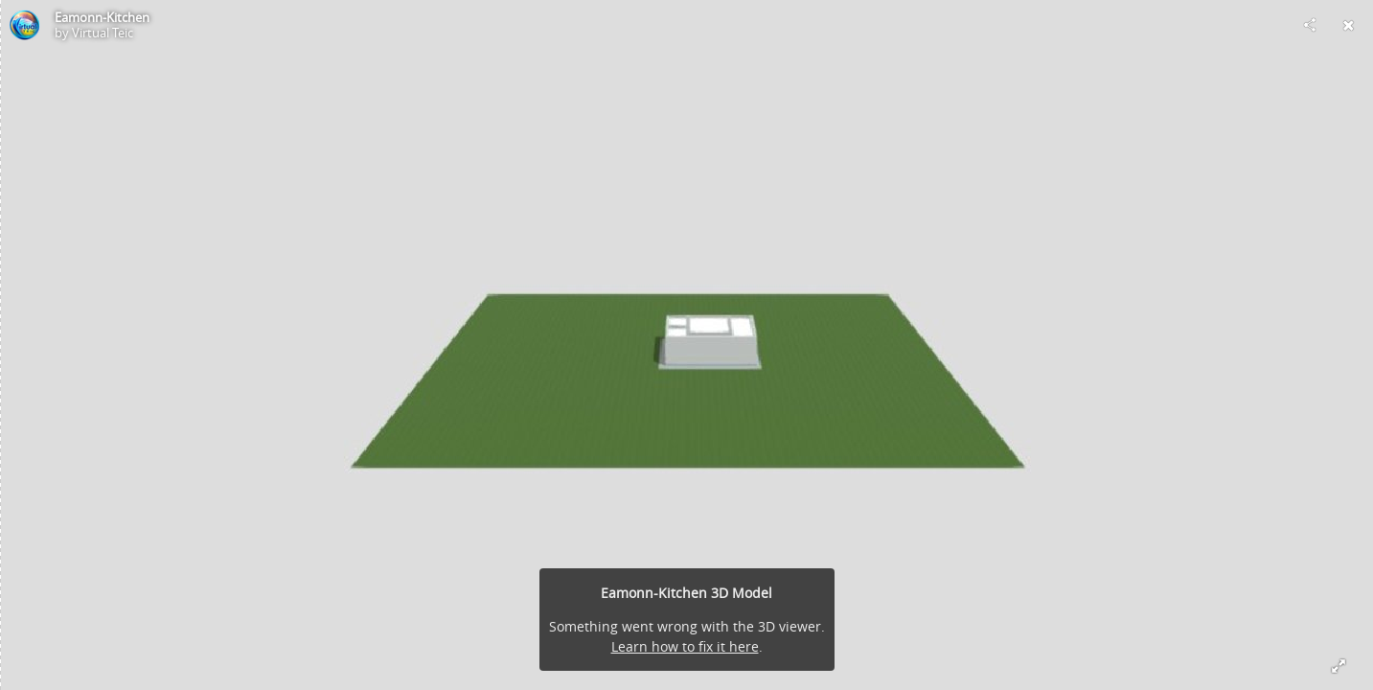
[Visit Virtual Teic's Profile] (25, 25)
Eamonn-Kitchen (102, 17)
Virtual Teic (102, 32)
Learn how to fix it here (685, 646)
